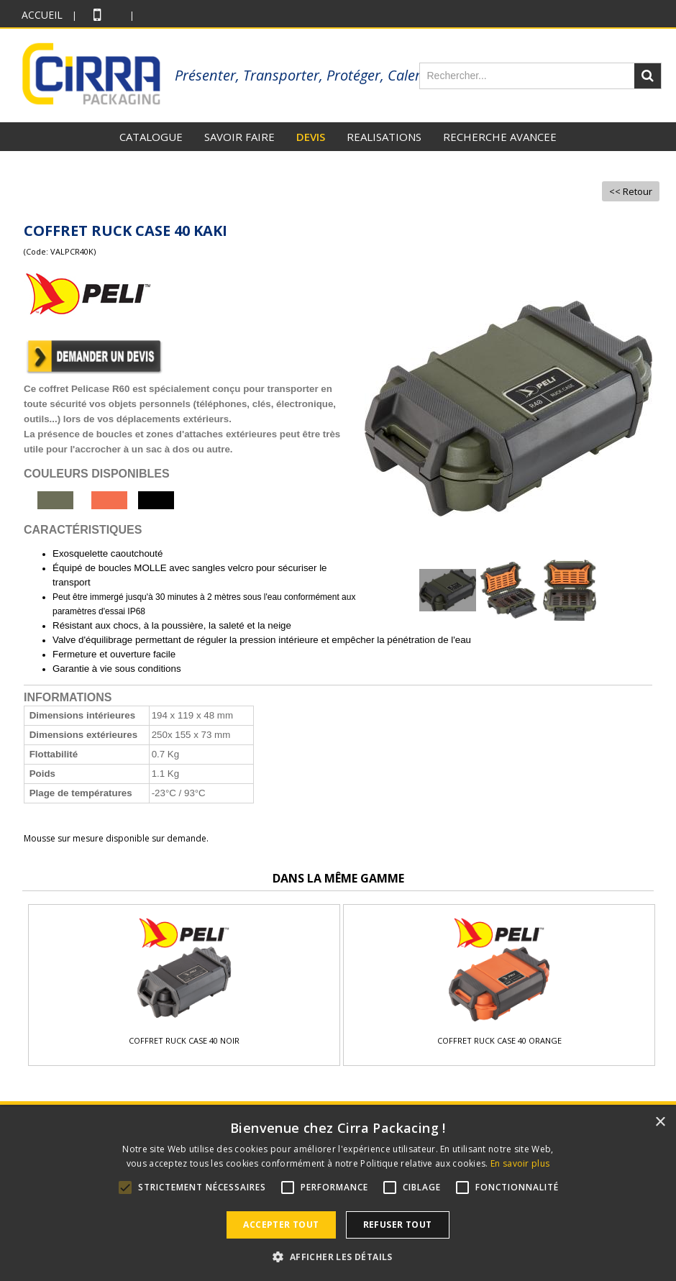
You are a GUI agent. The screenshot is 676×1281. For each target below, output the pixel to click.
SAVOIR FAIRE (239, 136)
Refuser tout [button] (397, 1224)
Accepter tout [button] (281, 1224)
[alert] (338, 1194)
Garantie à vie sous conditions (116, 668)
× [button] (659, 1122)
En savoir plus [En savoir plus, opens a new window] (519, 1163)
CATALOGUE (151, 136)
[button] (337, 1256)
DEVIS (310, 136)
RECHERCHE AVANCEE (500, 136)
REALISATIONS (384, 136)
